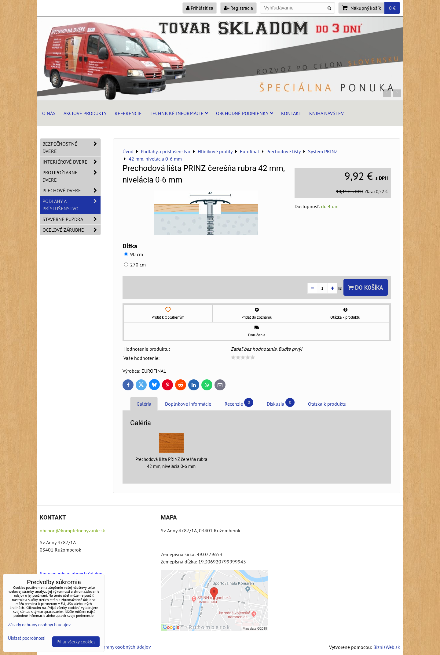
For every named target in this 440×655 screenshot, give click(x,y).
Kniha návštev (326, 113)
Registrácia (238, 8)
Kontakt (291, 113)
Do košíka (365, 287)
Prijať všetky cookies (76, 642)
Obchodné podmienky (244, 113)
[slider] (243, 357)
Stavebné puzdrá (71, 219)
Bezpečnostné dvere (71, 147)
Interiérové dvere (71, 162)
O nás (49, 113)
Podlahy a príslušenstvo (71, 205)
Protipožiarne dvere (71, 176)
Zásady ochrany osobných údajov (116, 647)
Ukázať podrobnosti (27, 638)
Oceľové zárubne (71, 230)
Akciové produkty (85, 113)
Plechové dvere (71, 190)
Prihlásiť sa (199, 8)
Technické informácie (179, 113)
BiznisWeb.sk (386, 647)
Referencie (128, 113)
